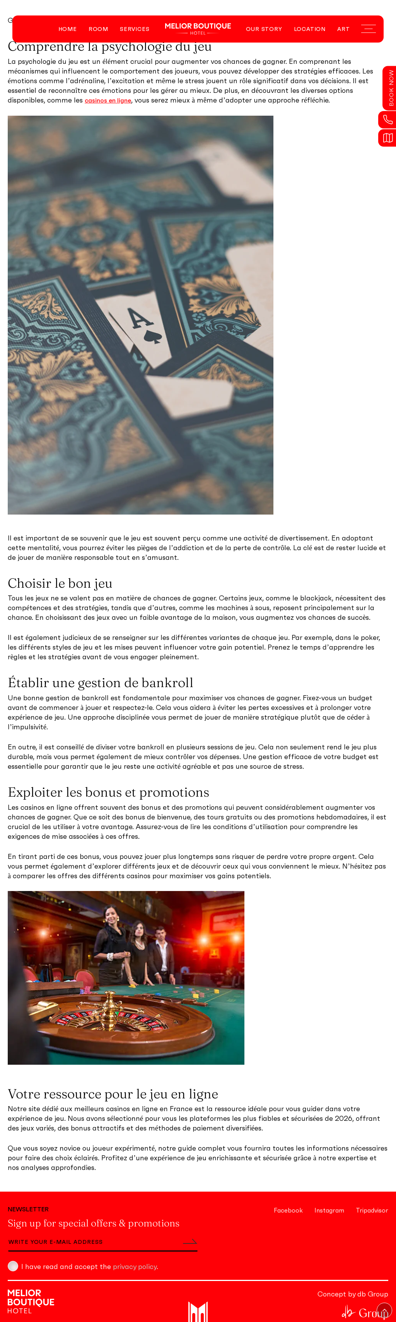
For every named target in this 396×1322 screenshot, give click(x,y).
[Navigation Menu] (368, 29)
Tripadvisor (372, 1210)
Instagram (329, 1210)
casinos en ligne (108, 100)
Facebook (288, 1210)
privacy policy (135, 1266)
